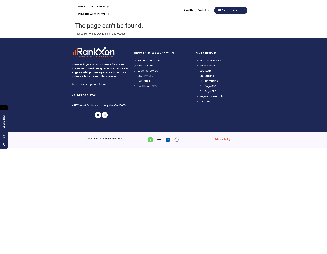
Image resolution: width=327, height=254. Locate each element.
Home (81, 6)
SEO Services (100, 6)
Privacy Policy (222, 139)
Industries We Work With (93, 13)
